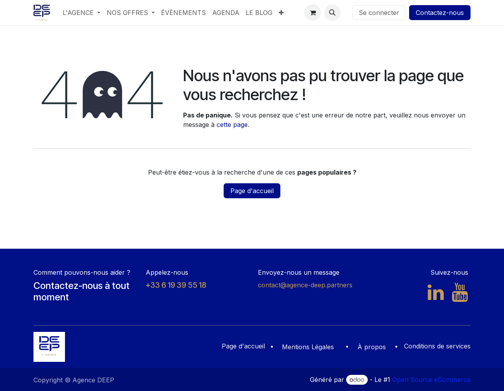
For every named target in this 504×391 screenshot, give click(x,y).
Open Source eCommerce (431, 380)
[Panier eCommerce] (312, 12)
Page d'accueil (252, 191)
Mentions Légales (308, 347)
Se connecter (379, 13)
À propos (372, 347)
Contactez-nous (440, 13)
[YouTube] (459, 292)
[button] (332, 12)
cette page (232, 124)
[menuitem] (81, 12)
